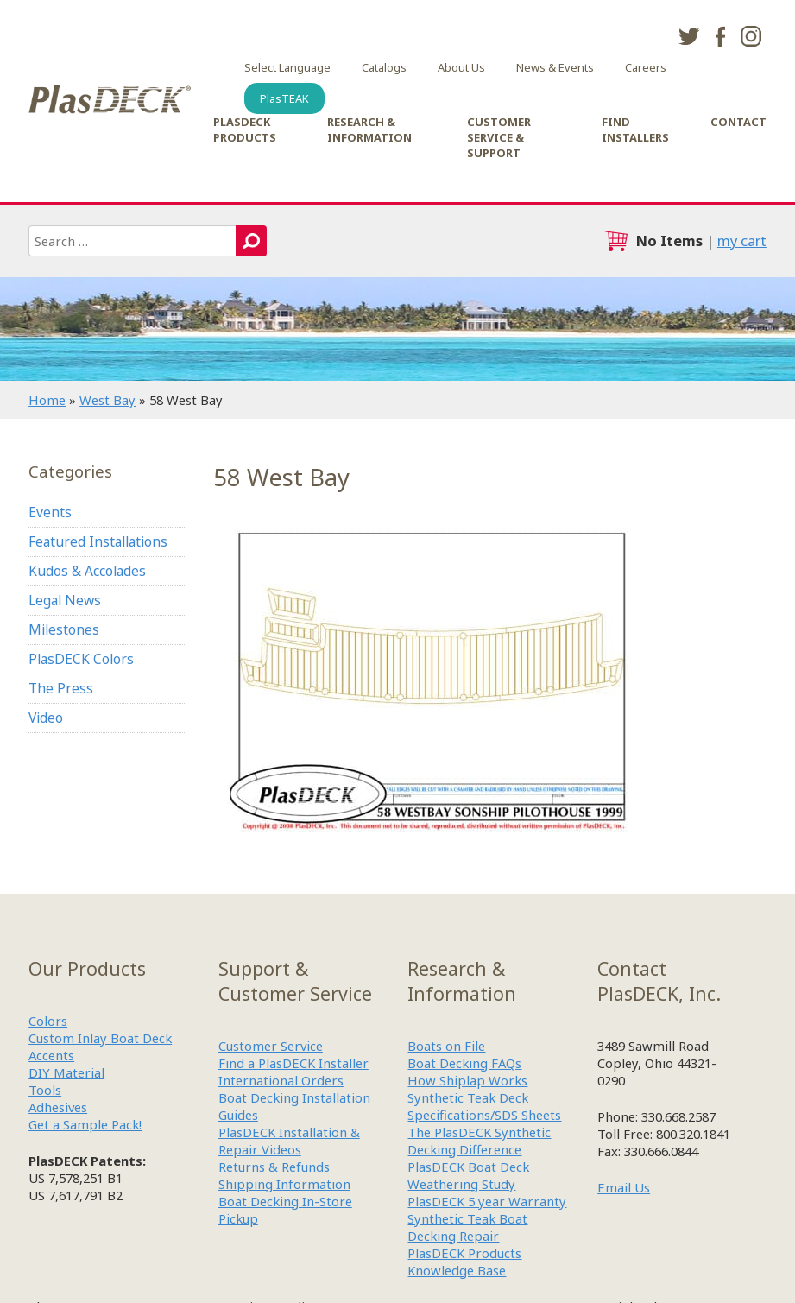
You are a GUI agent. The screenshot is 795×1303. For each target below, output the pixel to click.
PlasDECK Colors (81, 658)
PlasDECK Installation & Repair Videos (289, 1140)
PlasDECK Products (244, 129)
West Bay (107, 399)
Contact (738, 122)
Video (45, 717)
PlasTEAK (284, 98)
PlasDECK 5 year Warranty (486, 1201)
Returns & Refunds (274, 1166)
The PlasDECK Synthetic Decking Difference (479, 1140)
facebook (719, 36)
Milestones (63, 629)
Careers (645, 67)
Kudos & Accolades (87, 570)
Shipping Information (284, 1183)
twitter (688, 36)
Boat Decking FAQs (464, 1063)
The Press (60, 688)
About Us (461, 67)
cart (615, 240)
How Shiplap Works (467, 1080)
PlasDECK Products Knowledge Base (464, 1261)
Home (47, 399)
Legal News (64, 600)
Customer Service (270, 1045)
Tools (44, 1089)
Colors (47, 1020)
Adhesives (57, 1107)
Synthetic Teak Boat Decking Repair (467, 1227)
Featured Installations (97, 541)
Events (50, 512)
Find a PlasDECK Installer (293, 1063)
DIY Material (66, 1072)
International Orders (281, 1080)
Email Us (623, 1187)
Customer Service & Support (499, 137)
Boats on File (446, 1045)
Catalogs (384, 67)
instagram (751, 36)
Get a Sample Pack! (85, 1124)
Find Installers (635, 129)
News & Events (555, 67)
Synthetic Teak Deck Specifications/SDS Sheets (484, 1106)
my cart (742, 240)
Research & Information (369, 129)
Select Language (287, 67)
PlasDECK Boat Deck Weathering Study (468, 1175)
